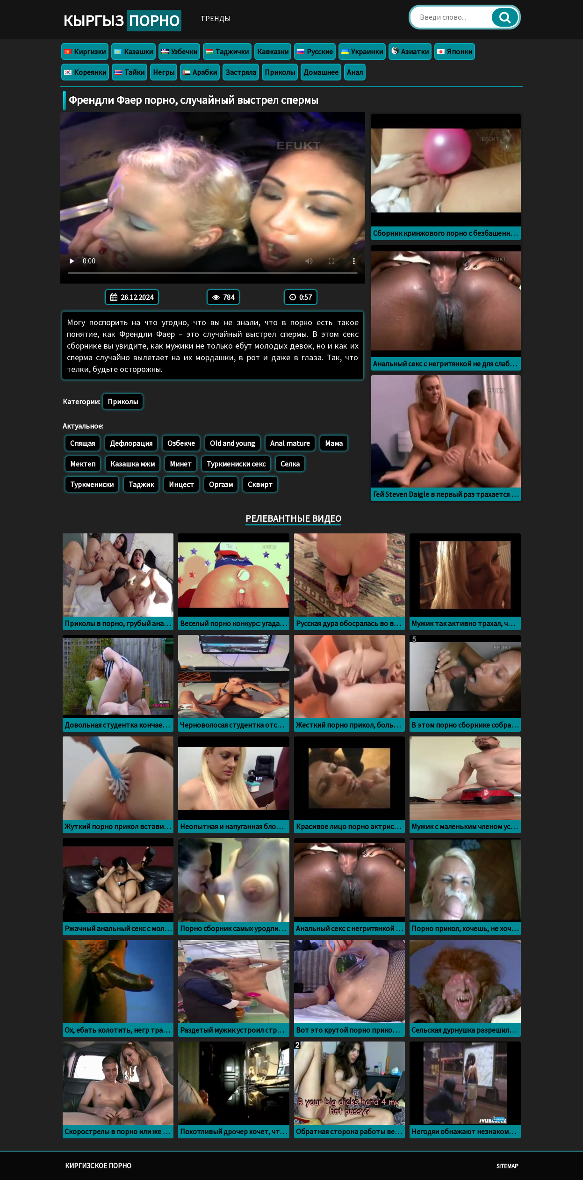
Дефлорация (131, 443)
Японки (454, 51)
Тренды (216, 18)
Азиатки (410, 51)
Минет (181, 463)
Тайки (129, 72)
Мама (334, 443)
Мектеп (82, 463)
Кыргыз (122, 20)
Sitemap (507, 1166)
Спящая (82, 443)
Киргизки (85, 51)
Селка (290, 463)
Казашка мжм (132, 463)
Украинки (362, 51)
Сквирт (260, 484)
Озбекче (181, 443)
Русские (315, 51)
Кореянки (85, 72)
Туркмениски (92, 484)
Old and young (232, 443)
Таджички (227, 51)
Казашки (133, 51)
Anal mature (290, 443)
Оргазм (221, 484)
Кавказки (272, 51)
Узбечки (179, 51)
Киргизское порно (98, 1165)
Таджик (141, 484)
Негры (163, 72)
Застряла (240, 72)
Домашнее (320, 72)
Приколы (280, 72)
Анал (355, 72)
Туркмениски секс (236, 463)
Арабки (200, 72)
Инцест (181, 484)
